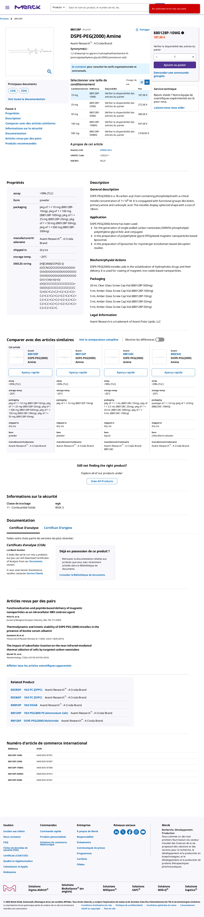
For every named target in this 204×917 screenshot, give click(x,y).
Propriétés (12, 113)
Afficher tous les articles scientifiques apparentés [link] (39, 665)
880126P (16, 721)
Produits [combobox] (57, 7)
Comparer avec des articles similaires (30, 123)
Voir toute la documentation (26, 99)
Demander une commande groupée (171, 74)
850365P (16, 697)
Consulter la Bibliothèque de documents (82, 574)
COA (13, 91)
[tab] (7, 19)
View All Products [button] (102, 481)
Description (13, 118)
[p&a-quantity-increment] (193, 57)
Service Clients (35, 573)
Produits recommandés (20, 143)
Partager (143, 29)
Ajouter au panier (175, 65)
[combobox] (107, 7)
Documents (35, 561)
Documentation (15, 133)
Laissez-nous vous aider (169, 107)
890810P (16, 705)
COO (24, 91)
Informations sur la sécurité (23, 128)
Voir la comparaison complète (98, 339)
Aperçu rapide (30, 372)
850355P (16, 690)
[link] (20, 831)
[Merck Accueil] (27, 7)
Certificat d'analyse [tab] (24, 528)
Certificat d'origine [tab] (58, 528)
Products (4, 18)
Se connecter (79, 66)
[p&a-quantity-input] (174, 57)
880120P (16, 713)
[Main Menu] (7, 7)
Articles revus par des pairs (23, 138)
